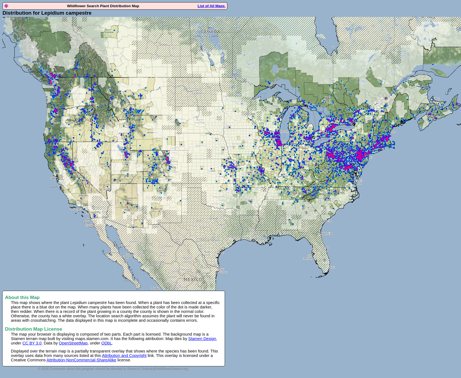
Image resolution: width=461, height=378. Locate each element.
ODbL (106, 343)
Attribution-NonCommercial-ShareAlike (81, 360)
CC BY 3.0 (32, 343)
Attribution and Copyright (124, 355)
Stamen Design (202, 338)
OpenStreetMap (73, 343)
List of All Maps (212, 6)
